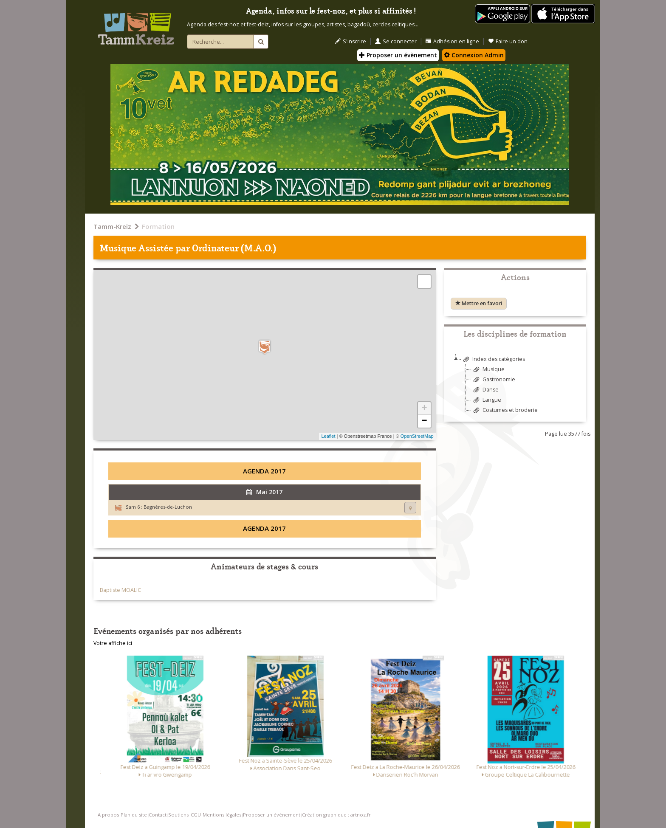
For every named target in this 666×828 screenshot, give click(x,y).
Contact (157, 814)
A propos (108, 814)
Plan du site (134, 814)
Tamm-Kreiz (112, 226)
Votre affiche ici (112, 643)
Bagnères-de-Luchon (168, 507)
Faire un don (508, 41)
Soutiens (178, 814)
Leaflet (328, 436)
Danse (485, 390)
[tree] (515, 388)
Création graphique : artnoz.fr (336, 814)
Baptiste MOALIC (120, 590)
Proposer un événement (271, 814)
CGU (196, 814)
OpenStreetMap (417, 436)
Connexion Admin (474, 55)
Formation (158, 226)
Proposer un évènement (398, 55)
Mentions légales (222, 814)
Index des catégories (493, 359)
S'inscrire (350, 41)
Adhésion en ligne (452, 41)
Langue (486, 400)
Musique (488, 370)
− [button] (424, 421)
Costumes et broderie (504, 410)
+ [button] (424, 408)
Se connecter (396, 41)
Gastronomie (493, 380)
